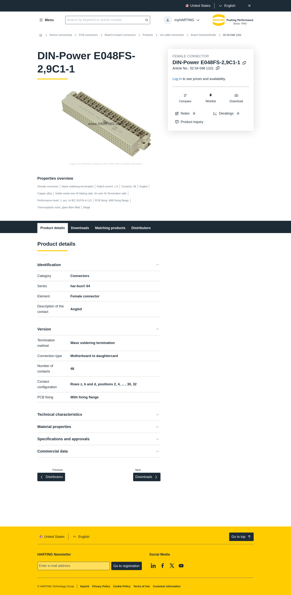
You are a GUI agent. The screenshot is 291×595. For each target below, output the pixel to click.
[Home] (40, 35)
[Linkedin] (153, 566)
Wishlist (211, 98)
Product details (52, 228)
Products (148, 34)
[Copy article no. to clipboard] (217, 68)
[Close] (249, 6)
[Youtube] (181, 566)
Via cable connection (172, 34)
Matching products (110, 228)
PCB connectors (88, 34)
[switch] (185, 95)
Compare (185, 98)
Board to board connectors (120, 34)
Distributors (141, 228)
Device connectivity (60, 34)
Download (236, 98)
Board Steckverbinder (203, 34)
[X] (172, 566)
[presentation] (227, 6)
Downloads (80, 228)
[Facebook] (163, 566)
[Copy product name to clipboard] (244, 63)
